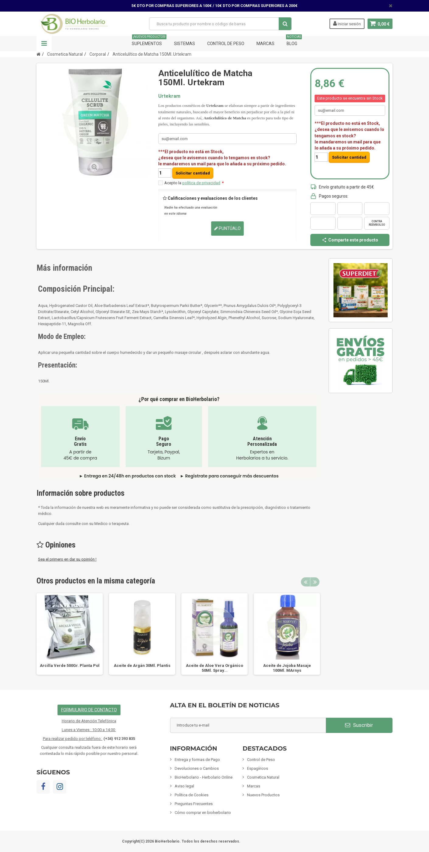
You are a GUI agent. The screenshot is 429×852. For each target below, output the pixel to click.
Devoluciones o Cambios (197, 768)
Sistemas (184, 43)
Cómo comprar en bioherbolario (203, 812)
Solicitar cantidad (193, 173)
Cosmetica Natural (263, 777)
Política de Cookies (191, 795)
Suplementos (149, 41)
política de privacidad (201, 183)
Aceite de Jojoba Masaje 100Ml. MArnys (287, 668)
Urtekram (169, 96)
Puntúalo (227, 228)
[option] (69, 634)
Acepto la (194, 183)
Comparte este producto (350, 240)
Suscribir (359, 725)
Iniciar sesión (347, 23)
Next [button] (314, 581)
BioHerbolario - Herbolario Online (203, 777)
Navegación (44, 43)
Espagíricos (257, 768)
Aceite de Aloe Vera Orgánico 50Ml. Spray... (214, 668)
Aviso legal (184, 786)
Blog (294, 41)
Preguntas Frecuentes (194, 803)
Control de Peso (225, 43)
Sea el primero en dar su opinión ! (67, 559)
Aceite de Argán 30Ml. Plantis (142, 665)
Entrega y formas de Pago (197, 759)
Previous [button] (305, 581)
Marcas (265, 43)
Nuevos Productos (263, 795)
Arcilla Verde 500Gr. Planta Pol (69, 665)
